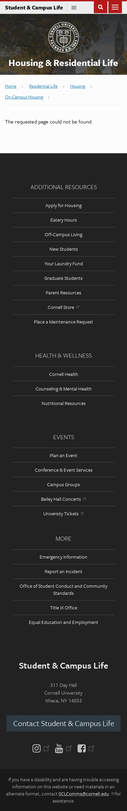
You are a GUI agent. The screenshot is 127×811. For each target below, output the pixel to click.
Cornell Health (63, 374)
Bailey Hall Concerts (63, 498)
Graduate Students (63, 277)
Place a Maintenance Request (63, 321)
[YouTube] (63, 748)
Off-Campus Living (63, 234)
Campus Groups (63, 484)
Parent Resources (63, 292)
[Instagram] (42, 748)
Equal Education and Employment (63, 622)
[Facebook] (85, 748)
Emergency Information (63, 556)
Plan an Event (63, 455)
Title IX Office (63, 607)
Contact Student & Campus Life (63, 723)
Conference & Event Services (63, 469)
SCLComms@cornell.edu (86, 793)
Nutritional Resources (64, 403)
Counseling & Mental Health (64, 388)
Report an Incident (63, 571)
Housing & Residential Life (63, 62)
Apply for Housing (63, 205)
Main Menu (115, 6)
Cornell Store (63, 307)
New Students (63, 248)
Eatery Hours (63, 219)
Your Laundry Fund (63, 263)
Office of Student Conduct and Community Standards (63, 589)
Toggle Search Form (100, 6)
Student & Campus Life (36, 7)
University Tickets (63, 513)
